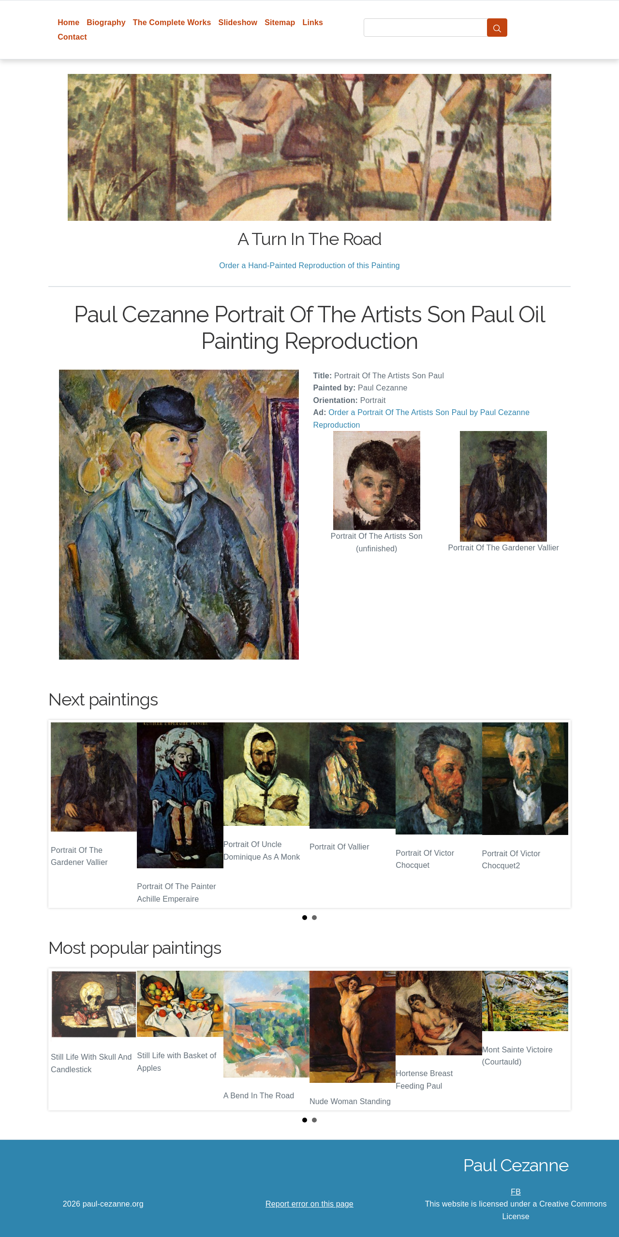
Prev (63, 813)
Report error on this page (309, 1204)
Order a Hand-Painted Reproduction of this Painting (309, 265)
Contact (72, 37)
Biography (106, 22)
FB (516, 1192)
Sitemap (280, 22)
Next (555, 813)
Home (68, 22)
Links (313, 22)
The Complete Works (172, 22)
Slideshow (238, 22)
